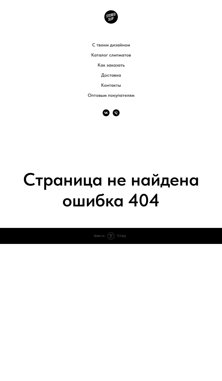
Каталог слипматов (111, 55)
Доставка (111, 75)
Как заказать (111, 65)
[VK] (106, 112)
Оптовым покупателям (111, 95)
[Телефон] (116, 112)
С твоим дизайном (111, 45)
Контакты (111, 85)
